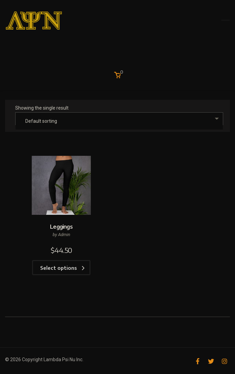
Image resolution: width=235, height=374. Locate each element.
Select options (62, 268)
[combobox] (119, 118)
